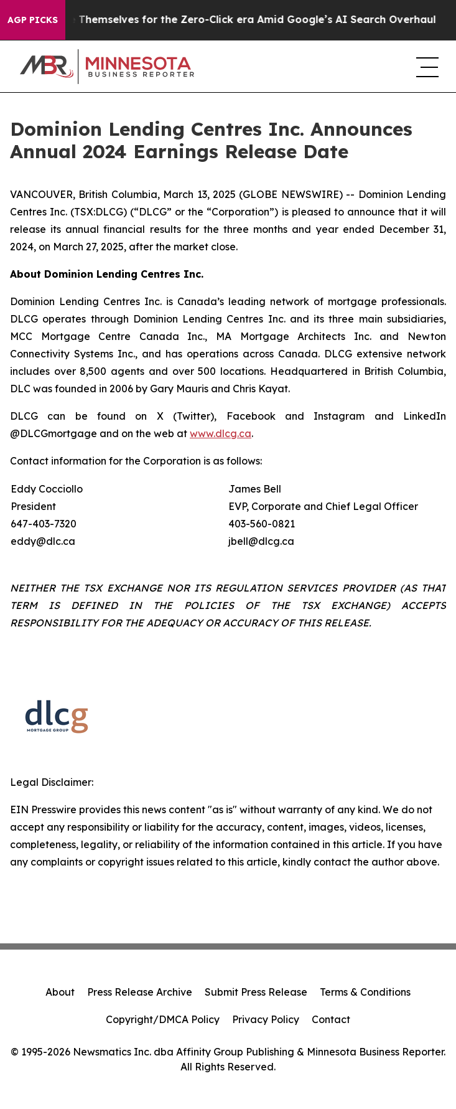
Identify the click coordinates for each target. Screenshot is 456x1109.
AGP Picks (32, 20)
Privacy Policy (265, 1019)
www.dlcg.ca (220, 433)
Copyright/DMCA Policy (163, 1019)
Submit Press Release (256, 992)
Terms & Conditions (365, 992)
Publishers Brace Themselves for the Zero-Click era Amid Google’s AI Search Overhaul (226, 20)
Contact (331, 1019)
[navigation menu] (426, 66)
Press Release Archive (139, 992)
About (60, 992)
